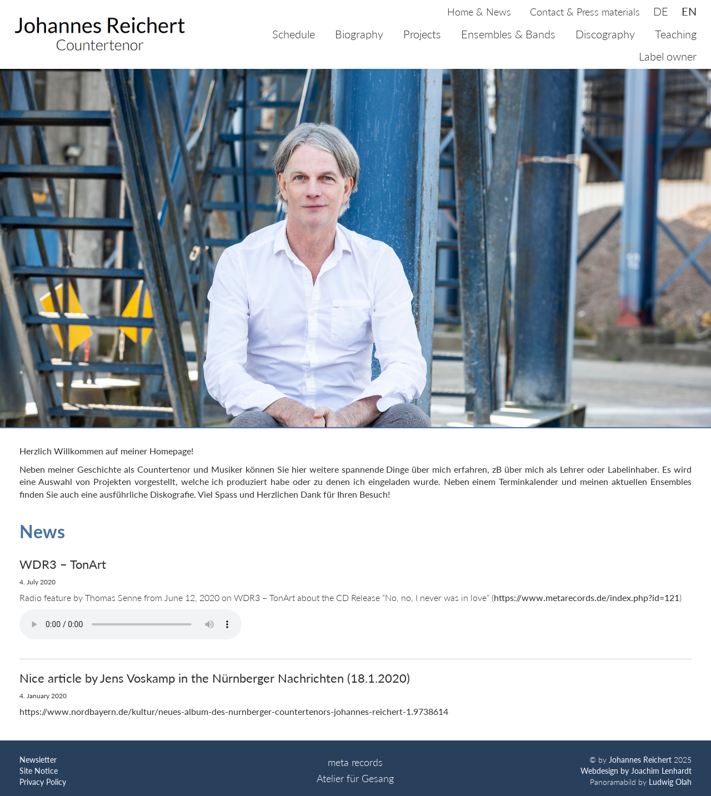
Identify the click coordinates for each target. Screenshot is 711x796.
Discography (605, 34)
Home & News (479, 12)
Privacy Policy (42, 782)
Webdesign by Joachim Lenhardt (636, 770)
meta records (355, 762)
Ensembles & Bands (508, 34)
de (660, 11)
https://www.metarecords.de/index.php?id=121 (586, 597)
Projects (422, 34)
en (689, 11)
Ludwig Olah (670, 782)
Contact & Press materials (585, 12)
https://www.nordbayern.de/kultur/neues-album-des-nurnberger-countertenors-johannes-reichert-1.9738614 (233, 711)
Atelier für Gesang (355, 778)
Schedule (293, 34)
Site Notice (38, 770)
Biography (359, 34)
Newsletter (38, 759)
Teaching (676, 34)
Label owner (668, 56)
